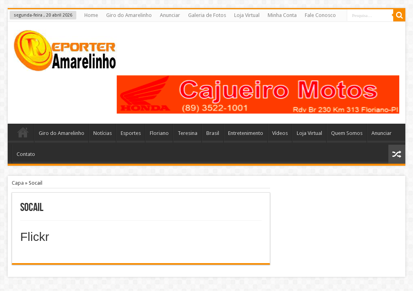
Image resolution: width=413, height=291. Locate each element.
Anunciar (170, 15)
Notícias (102, 133)
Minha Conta (282, 15)
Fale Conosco (320, 15)
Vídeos (280, 133)
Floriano (159, 133)
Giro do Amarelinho (129, 15)
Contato (26, 154)
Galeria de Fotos (207, 15)
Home (91, 15)
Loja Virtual (247, 15)
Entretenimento (245, 133)
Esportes (131, 133)
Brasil (212, 133)
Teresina (187, 133)
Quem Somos (347, 133)
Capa (18, 183)
